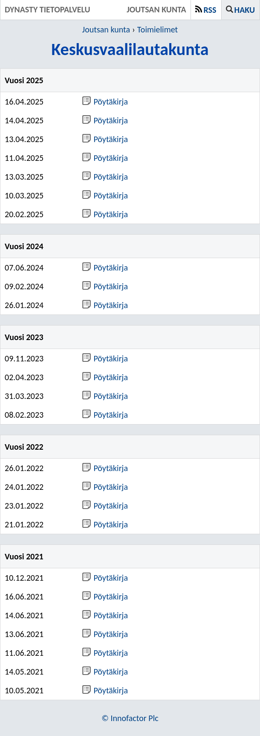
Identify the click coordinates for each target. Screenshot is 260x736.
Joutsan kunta (106, 29)
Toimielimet (157, 29)
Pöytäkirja (105, 101)
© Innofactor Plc (130, 718)
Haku (244, 10)
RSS (210, 10)
